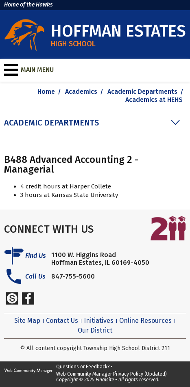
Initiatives (99, 321)
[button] (27, 70)
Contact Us (62, 321)
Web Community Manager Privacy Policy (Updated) (111, 374)
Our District (95, 330)
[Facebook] (28, 298)
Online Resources (145, 321)
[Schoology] (12, 298)
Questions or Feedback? (83, 367)
